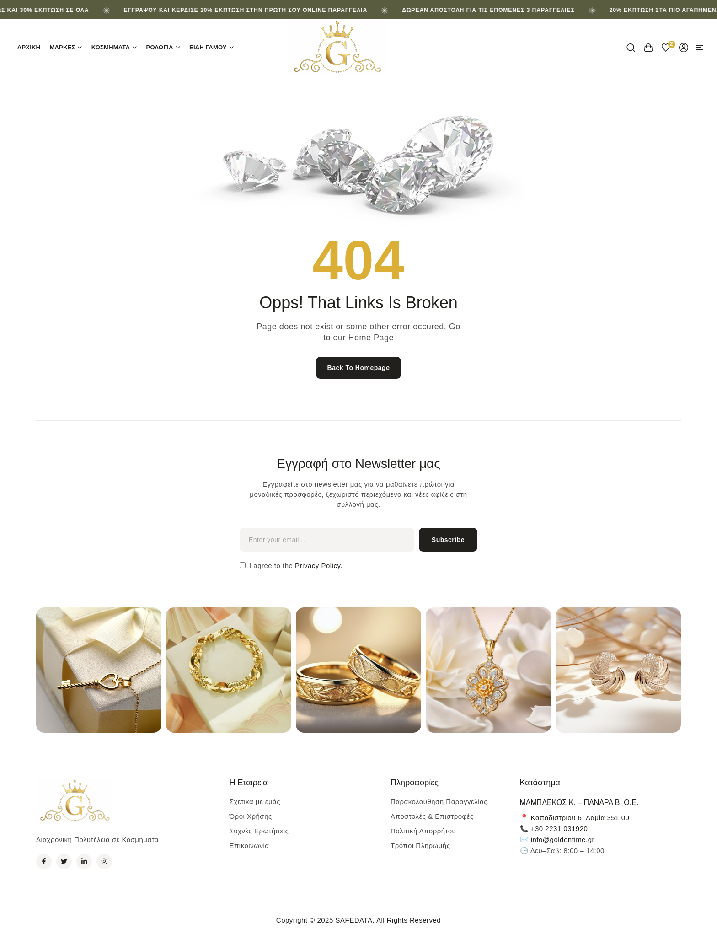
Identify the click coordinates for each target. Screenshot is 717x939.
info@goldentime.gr (562, 839)
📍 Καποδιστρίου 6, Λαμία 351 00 (575, 817)
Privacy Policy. (317, 565)
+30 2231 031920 (559, 828)
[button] (699, 47)
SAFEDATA (353, 920)
